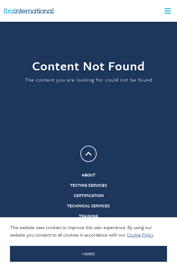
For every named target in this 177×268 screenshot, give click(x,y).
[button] (167, 11)
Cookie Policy (140, 234)
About (88, 175)
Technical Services (88, 206)
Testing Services (88, 185)
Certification (89, 195)
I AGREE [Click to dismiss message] (88, 253)
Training (88, 216)
